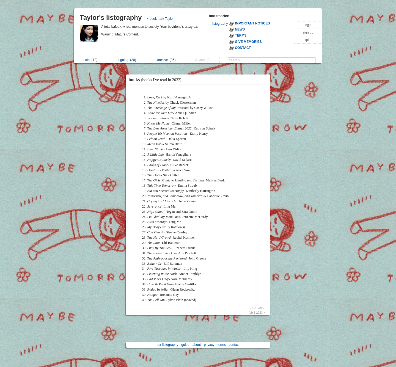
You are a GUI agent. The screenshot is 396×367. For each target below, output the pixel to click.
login (307, 25)
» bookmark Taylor (160, 19)
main (89, 60)
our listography (167, 345)
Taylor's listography (111, 17)
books (157, 79)
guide (185, 345)
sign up (308, 32)
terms (222, 345)
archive (166, 60)
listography (220, 24)
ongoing (126, 60)
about (197, 345)
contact (234, 345)
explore (307, 40)
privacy (209, 345)
